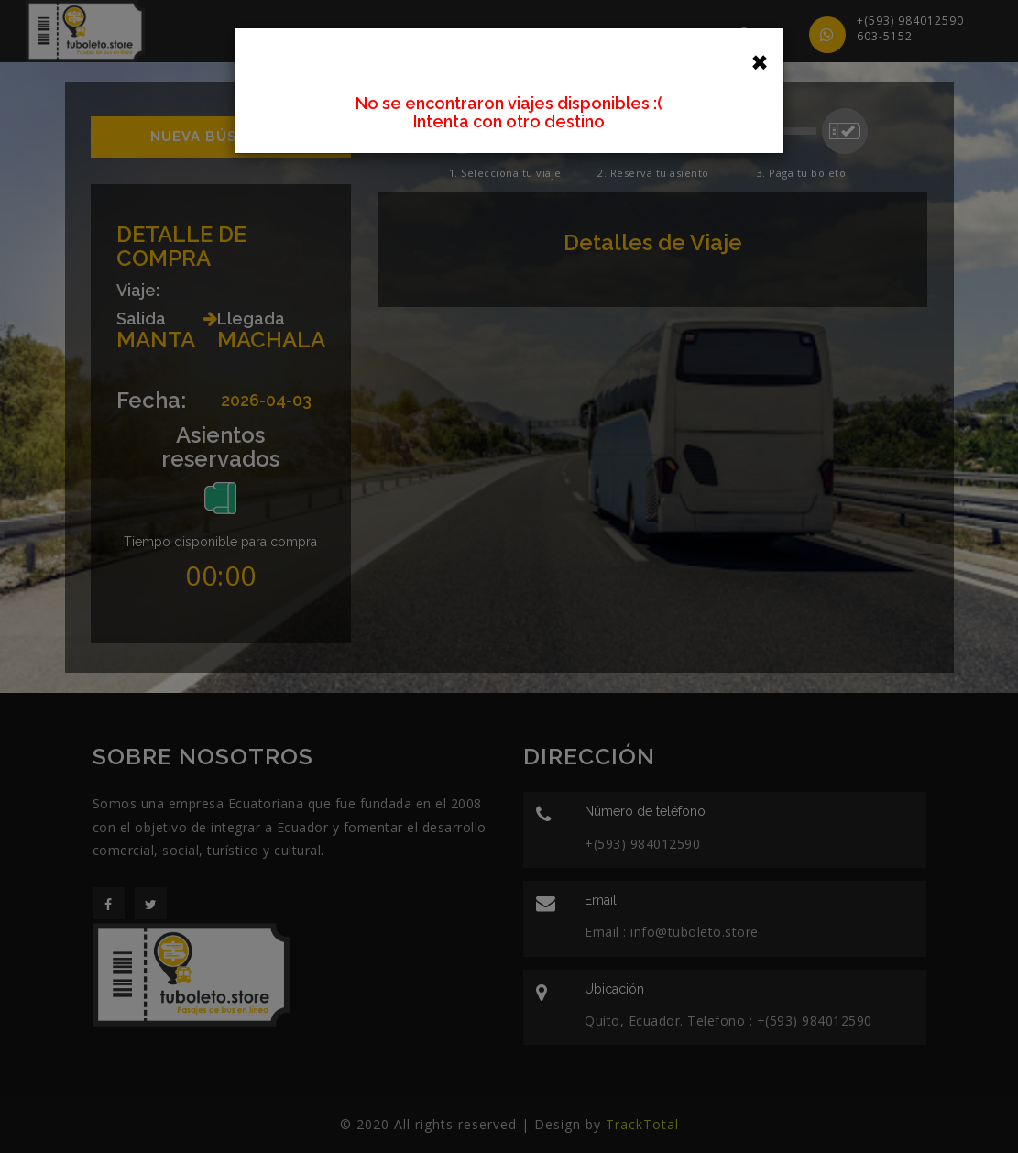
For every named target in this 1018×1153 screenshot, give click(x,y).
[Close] (759, 60)
